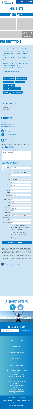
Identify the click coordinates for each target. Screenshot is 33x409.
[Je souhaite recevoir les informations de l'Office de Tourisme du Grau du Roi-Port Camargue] (11, 232)
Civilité (8, 179)
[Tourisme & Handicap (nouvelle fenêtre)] (16, 403)
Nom (8, 182)
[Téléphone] (21, 208)
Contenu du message (9, 150)
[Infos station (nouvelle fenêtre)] (31, 2)
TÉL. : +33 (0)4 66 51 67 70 (16, 391)
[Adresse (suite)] (21, 191)
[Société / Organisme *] (21, 175)
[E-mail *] (21, 168)
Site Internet (6, 222)
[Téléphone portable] (21, 211)
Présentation (14, 14)
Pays (9, 205)
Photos (11, 14)
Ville (9, 202)
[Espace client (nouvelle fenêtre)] (29, 2)
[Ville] (21, 202)
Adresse (8, 188)
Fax (9, 220)
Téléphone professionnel (6, 216)
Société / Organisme (6, 176)
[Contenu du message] (16, 155)
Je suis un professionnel (19, 172)
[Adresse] (21, 188)
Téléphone (7, 208)
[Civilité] (21, 180)
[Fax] (21, 220)
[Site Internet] (21, 223)
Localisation (22, 14)
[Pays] (21, 205)
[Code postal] (21, 200)
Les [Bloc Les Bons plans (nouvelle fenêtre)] (16, 316)
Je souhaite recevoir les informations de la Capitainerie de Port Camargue (20, 227)
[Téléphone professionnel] (21, 215)
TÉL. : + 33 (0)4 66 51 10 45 (16, 374)
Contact (18, 14)
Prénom (8, 185)
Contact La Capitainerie (16, 376)
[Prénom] (21, 185)
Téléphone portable (7, 211)
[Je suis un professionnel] (11, 172)
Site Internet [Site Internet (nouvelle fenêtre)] (9, 140)
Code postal (6, 199)
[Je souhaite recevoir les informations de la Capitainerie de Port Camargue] (11, 225)
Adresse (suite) (8, 191)
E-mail (8, 167)
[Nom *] (21, 182)
